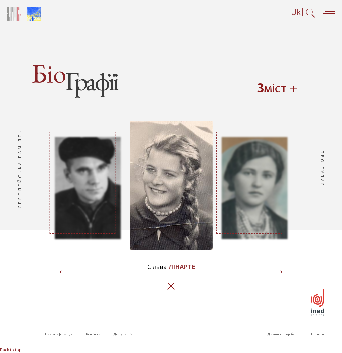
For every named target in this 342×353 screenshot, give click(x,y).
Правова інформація (57, 334)
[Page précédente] (63, 272)
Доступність (123, 334)
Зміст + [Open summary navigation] (277, 89)
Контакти (93, 334)
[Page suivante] (279, 272)
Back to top (11, 350)
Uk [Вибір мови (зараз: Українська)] (296, 12)
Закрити (171, 286)
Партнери (316, 334)
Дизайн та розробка (282, 334)
